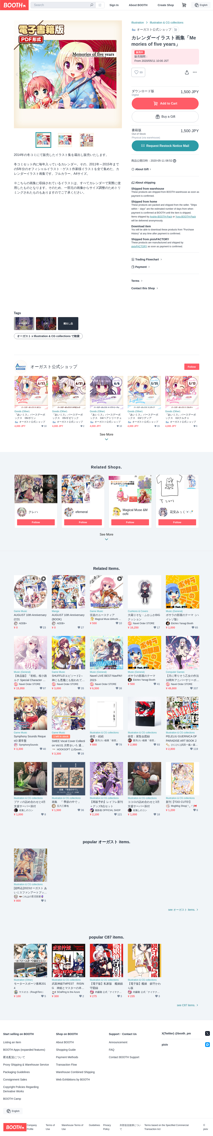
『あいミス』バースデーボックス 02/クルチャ (180, 416)
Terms (135, 280)
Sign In (114, 5)
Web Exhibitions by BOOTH (73, 1079)
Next (119, 74)
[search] (91, 5)
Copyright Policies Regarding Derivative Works (21, 1089)
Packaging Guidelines (16, 1072)
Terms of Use (50, 1127)
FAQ (111, 1049)
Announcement (118, 1042)
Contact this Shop (143, 288)
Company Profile (32, 1127)
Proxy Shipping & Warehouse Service (26, 1064)
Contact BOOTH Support (124, 1057)
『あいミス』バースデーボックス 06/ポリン (30, 416)
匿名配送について (14, 1057)
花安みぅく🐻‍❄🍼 (181, 512)
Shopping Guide (66, 1049)
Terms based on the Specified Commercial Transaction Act (166, 1127)
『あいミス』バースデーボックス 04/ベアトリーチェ (106, 416)
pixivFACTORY (139, 246)
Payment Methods (67, 1057)
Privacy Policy (107, 1127)
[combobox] (63, 5)
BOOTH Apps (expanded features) (24, 1049)
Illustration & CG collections (166, 22)
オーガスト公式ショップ (53, 366)
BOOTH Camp (12, 1098)
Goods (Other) (22, 411)
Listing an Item (12, 1042)
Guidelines (94, 1125)
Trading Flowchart (147, 259)
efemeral (82, 512)
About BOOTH (138, 5)
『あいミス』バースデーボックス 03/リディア (143, 416)
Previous (17, 74)
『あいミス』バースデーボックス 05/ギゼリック (67, 416)
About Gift (142, 169)
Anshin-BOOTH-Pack (161, 216)
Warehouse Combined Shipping (75, 1072)
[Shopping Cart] (184, 5)
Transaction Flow (66, 1064)
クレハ (33, 512)
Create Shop (166, 5)
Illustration (137, 22)
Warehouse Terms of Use (72, 1127)
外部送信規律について (130, 1127)
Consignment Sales (15, 1079)
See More (106, 538)
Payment (141, 266)
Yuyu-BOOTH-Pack (185, 216)
